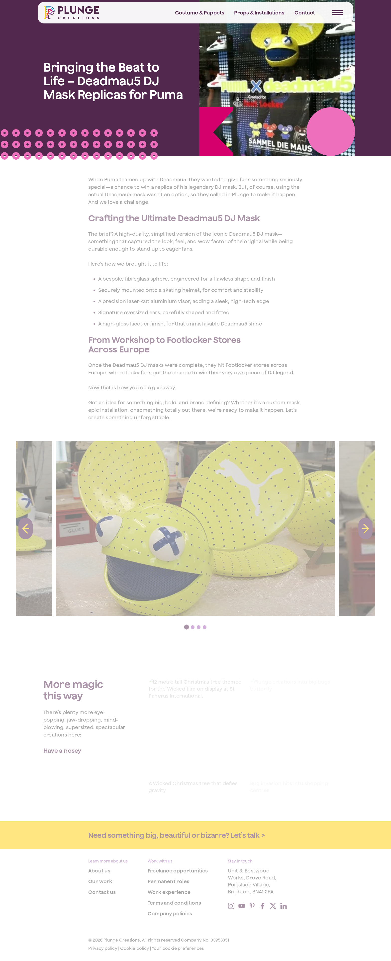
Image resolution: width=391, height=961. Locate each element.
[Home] (71, 12)
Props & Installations (259, 12)
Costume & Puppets (199, 12)
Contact (304, 12)
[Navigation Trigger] (337, 12)
